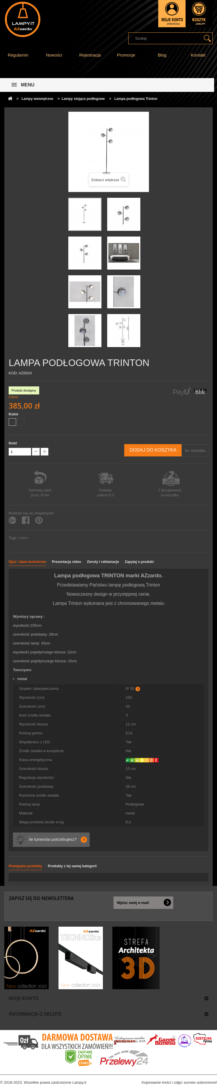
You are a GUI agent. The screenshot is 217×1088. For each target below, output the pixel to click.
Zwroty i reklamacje (103, 562)
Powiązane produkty (25, 866)
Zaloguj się (172, 13)
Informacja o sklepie (35, 1014)
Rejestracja (90, 55)
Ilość (13, 443)
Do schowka (195, 450)
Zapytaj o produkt (139, 562)
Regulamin (18, 55)
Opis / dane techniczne (27, 562)
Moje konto (24, 998)
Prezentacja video (66, 562)
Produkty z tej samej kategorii (72, 866)
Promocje (126, 55)
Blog (162, 55)
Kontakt (198, 55)
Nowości (54, 55)
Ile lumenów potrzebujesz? (53, 839)
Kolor (14, 414)
